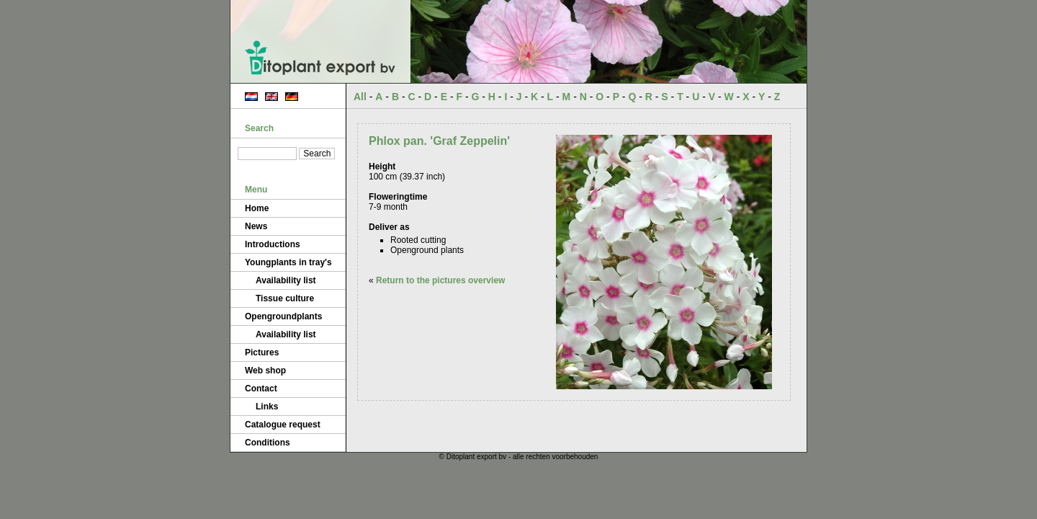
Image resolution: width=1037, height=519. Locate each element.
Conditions (267, 443)
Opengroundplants (283, 316)
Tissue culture (285, 298)
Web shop (265, 370)
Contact (261, 388)
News (256, 226)
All (360, 96)
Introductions (272, 244)
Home (257, 208)
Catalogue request (282, 425)
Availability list (286, 280)
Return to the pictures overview (440, 280)
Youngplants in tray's (288, 262)
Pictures (262, 352)
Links (267, 407)
